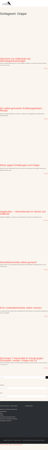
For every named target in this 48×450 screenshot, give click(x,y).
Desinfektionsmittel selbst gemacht (18, 262)
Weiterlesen (46, 68)
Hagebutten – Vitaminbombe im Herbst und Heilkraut (23, 212)
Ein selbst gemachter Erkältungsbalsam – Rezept (22, 109)
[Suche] (47, 377)
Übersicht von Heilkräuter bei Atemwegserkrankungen (15, 59)
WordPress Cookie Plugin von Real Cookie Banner (11, 444)
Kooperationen (3, 411)
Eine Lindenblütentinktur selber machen (21, 307)
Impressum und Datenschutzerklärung (8, 409)
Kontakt (1, 415)
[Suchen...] (23, 377)
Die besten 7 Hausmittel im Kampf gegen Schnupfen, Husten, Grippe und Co (21, 359)
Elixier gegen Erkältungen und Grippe (20, 165)
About (1, 413)
